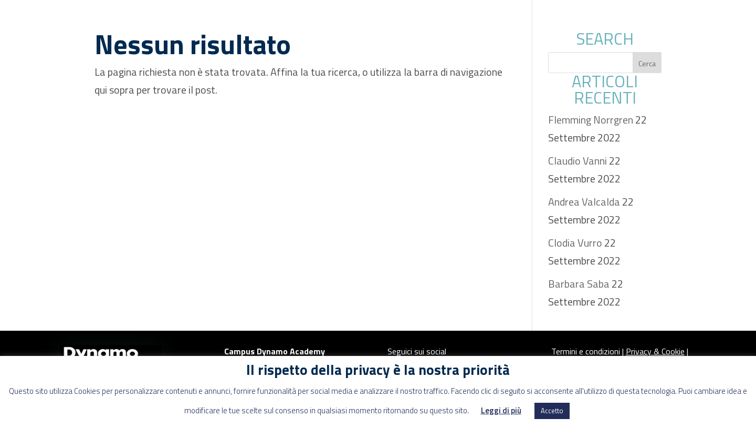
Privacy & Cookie (655, 351)
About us (338, 19)
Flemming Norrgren (590, 119)
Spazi (277, 19)
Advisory (486, 19)
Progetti (557, 19)
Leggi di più (501, 410)
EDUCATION (413, 19)
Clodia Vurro (575, 243)
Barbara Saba (579, 284)
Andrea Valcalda (584, 201)
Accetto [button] (552, 410)
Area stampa (636, 19)
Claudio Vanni (577, 160)
